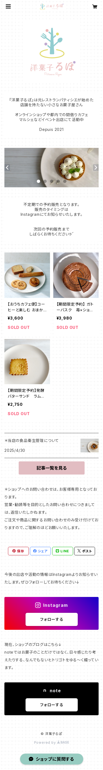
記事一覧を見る (52, 468)
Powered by (51, 742)
